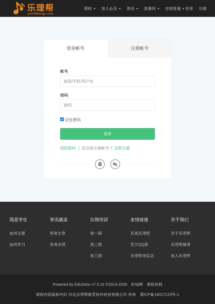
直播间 (152, 8)
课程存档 (154, 284)
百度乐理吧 (140, 233)
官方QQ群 (139, 244)
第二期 (96, 244)
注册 (203, 8)
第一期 (96, 233)
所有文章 (58, 233)
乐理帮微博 (180, 244)
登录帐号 (76, 48)
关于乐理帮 (180, 233)
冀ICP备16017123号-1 (159, 294)
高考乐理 (58, 244)
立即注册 (122, 148)
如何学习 (17, 244)
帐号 (64, 71)
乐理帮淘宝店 (142, 255)
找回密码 (68, 148)
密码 (64, 95)
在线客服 (175, 8)
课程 (90, 8)
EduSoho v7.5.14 (89, 284)
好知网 (137, 284)
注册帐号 (140, 48)
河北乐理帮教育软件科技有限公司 (98, 294)
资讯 (132, 8)
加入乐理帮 (180, 255)
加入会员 (111, 8)
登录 (189, 8)
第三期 (96, 255)
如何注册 (17, 233)
